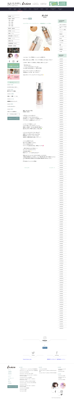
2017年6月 (61, 269)
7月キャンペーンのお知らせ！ (12, 111)
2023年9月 (61, 130)
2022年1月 (61, 174)
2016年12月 (61, 278)
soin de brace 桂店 (61, 371)
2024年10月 (61, 102)
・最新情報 (9, 373)
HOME (10, 9)
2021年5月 (61, 191)
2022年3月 (61, 169)
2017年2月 (61, 276)
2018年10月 (61, 241)
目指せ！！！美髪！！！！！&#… (12, 96)
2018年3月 (61, 254)
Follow (45, 347)
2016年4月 (61, 293)
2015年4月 (61, 317)
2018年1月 (61, 258)
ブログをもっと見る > (13, 114)
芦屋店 (30, 18)
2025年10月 (61, 76)
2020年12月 (61, 200)
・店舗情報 (9, 371)
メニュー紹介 (62, 36)
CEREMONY (53, 9)
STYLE (25, 9)
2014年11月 (61, 328)
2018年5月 (61, 250)
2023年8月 (61, 132)
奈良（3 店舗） (11, 22)
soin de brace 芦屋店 (61, 379)
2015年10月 (61, 304)
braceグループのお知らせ (63, 27)
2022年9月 (61, 156)
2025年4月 (61, 89)
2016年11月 (61, 280)
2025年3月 (61, 91)
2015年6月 (61, 313)
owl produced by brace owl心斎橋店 (26, 377)
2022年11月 (61, 152)
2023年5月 (61, 139)
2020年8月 (61, 208)
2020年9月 (61, 206)
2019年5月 (61, 230)
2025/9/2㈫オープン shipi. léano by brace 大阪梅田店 (29, 370)
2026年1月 (61, 69)
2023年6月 (61, 137)
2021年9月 (61, 182)
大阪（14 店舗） (11, 20)
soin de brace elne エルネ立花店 (62, 378)
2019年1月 (61, 239)
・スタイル (9, 374)
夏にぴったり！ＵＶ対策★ (11, 91)
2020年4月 (61, 213)
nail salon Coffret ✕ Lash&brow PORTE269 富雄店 (47, 372)
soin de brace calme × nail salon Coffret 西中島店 (28, 382)
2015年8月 (61, 308)
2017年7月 (61, 267)
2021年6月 (61, 189)
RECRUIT (60, 9)
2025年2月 (61, 93)
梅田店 (12, 109)
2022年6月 (61, 163)
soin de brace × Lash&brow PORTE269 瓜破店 (27, 381)
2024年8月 (61, 106)
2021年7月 (61, 187)
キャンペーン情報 (63, 29)
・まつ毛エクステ (10, 378)
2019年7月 (61, 226)
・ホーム (9, 369)
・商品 (8, 379)
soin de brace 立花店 (61, 375)
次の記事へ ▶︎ (52, 167)
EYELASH (36, 9)
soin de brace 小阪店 (23, 389)
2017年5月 (61, 271)
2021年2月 (61, 195)
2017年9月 (61, 265)
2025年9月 (61, 78)
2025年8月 (61, 80)
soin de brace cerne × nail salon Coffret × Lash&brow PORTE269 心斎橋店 (28, 375)
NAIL (30, 9)
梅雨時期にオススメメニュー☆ (12, 101)
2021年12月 (61, 176)
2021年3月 (61, 193)
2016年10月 (61, 282)
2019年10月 (61, 219)
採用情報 (61, 49)
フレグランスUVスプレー (11, 106)
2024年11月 (61, 100)
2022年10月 (61, 154)
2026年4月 (61, 63)
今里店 (12, 84)
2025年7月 (61, 82)
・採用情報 (9, 383)
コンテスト (61, 42)
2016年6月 (61, 291)
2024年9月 (61, 104)
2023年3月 (61, 143)
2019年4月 (61, 232)
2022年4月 (61, 167)
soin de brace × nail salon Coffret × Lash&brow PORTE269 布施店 (27, 386)
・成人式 (9, 381)
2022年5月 (61, 165)
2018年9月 (61, 243)
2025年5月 (61, 87)
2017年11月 (61, 263)
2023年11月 (61, 126)
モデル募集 (61, 40)
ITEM (47, 9)
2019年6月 (61, 228)
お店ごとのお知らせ (63, 24)
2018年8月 (61, 245)
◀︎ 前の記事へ (27, 167)
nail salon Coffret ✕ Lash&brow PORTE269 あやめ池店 (47, 371)
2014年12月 (61, 326)
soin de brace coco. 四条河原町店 (62, 369)
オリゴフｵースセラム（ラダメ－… (12, 87)
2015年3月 (61, 319)
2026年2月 (61, 67)
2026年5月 (61, 61)
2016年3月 (61, 295)
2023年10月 (61, 128)
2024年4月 (61, 115)
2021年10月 (61, 180)
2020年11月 (61, 202)
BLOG (20, 9)
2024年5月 (61, 113)
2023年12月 (61, 124)
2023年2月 (61, 145)
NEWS (42, 9)
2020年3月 (61, 215)
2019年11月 (61, 217)
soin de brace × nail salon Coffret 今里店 (26, 373)
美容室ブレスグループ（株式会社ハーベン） (56, 359)
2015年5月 (61, 315)
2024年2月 (61, 119)
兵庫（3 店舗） (11, 25)
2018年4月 (61, 252)
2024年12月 (61, 98)
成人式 (61, 38)
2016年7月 (61, 289)
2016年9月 (61, 284)
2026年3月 (61, 65)
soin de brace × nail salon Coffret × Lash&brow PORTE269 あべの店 (27, 379)
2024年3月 (61, 117)
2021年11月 (61, 178)
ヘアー (26, 21)
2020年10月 (61, 204)
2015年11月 (61, 302)
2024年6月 (61, 111)
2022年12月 (61, 150)
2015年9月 (61, 306)
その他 (61, 51)
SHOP (15, 9)
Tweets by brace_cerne (27, 359)
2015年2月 (61, 321)
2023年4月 (61, 141)
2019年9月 (61, 221)
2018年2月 (61, 256)
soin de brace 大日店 (23, 384)
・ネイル (9, 376)
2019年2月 (61, 237)
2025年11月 (61, 74)
